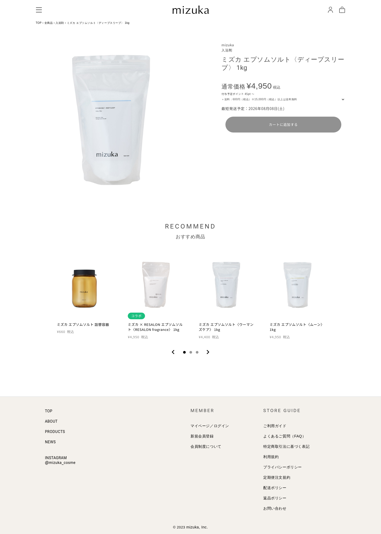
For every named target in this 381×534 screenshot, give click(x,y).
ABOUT (51, 421)
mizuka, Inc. (197, 527)
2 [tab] (190, 352)
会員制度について (205, 446)
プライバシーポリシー (282, 467)
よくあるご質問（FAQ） (284, 436)
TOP (39, 22)
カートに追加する (283, 124)
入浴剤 (60, 22)
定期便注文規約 (276, 477)
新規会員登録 (202, 436)
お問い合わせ (275, 508)
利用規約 (271, 457)
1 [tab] (184, 352)
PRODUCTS (55, 432)
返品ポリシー (275, 498)
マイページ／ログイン (209, 426)
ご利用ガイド (275, 426)
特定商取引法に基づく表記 (286, 446)
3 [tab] (197, 352)
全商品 (48, 22)
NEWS (50, 442)
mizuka (227, 44)
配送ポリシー (275, 488)
